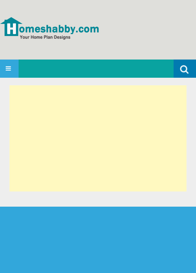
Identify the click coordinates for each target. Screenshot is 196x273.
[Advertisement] (98, 138)
